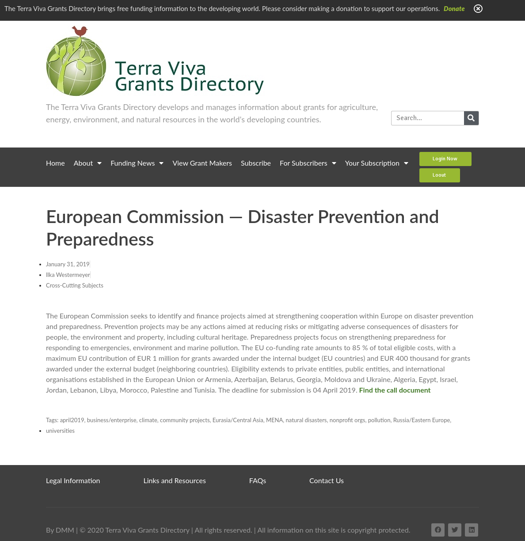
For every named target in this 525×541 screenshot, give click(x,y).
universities (60, 430)
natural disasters (306, 420)
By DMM (60, 530)
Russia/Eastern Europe (421, 420)
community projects (184, 420)
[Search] (471, 118)
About (88, 163)
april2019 (72, 420)
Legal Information (73, 480)
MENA (274, 420)
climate (148, 420)
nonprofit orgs (347, 420)
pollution (379, 420)
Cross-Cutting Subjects (74, 285)
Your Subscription (376, 163)
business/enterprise (112, 420)
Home (55, 163)
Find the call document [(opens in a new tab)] (395, 390)
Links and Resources (175, 480)
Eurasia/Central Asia (238, 420)
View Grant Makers (202, 163)
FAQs (257, 480)
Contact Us (326, 480)
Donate (454, 8)
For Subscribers (308, 163)
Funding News (137, 163)
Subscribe (256, 163)
